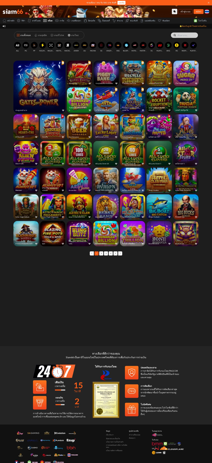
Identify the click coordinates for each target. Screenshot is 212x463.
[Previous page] (92, 253)
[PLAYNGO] (160, 47)
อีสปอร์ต (89, 20)
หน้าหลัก (8, 20)
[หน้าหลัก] (13, 11)
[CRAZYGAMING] (109, 47)
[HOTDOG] (134, 47)
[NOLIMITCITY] (42, 47)
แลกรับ (121, 2)
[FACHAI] (93, 47)
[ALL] (17, 47)
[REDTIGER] (185, 47)
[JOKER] (76, 47)
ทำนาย (117, 20)
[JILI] (84, 47)
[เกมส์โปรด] (56, 35)
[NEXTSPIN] (59, 47)
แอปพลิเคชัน (147, 20)
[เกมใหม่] (73, 35)
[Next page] (120, 253)
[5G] (151, 47)
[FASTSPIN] (143, 47)
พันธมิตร (164, 20)
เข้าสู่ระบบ (185, 11)
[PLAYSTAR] (193, 47)
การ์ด (59, 20)
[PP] (34, 47)
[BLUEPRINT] (126, 47)
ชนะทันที (131, 20)
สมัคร (198, 11)
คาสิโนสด (34, 20)
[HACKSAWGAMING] (67, 47)
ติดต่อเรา (132, 438)
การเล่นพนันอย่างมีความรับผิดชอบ (116, 446)
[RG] (176, 47)
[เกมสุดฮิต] (40, 35)
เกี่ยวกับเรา (110, 435)
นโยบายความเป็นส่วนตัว (115, 442)
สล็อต (47, 20)
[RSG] (118, 47)
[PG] (25, 47)
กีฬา (21, 20)
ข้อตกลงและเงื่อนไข (113, 439)
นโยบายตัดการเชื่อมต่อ (114, 450)
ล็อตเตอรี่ (104, 20)
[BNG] (168, 47)
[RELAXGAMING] (51, 47)
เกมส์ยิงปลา (74, 20)
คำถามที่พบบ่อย (134, 435)
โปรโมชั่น (200, 20)
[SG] (101, 47)
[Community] (174, 11)
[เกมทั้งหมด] (24, 35)
